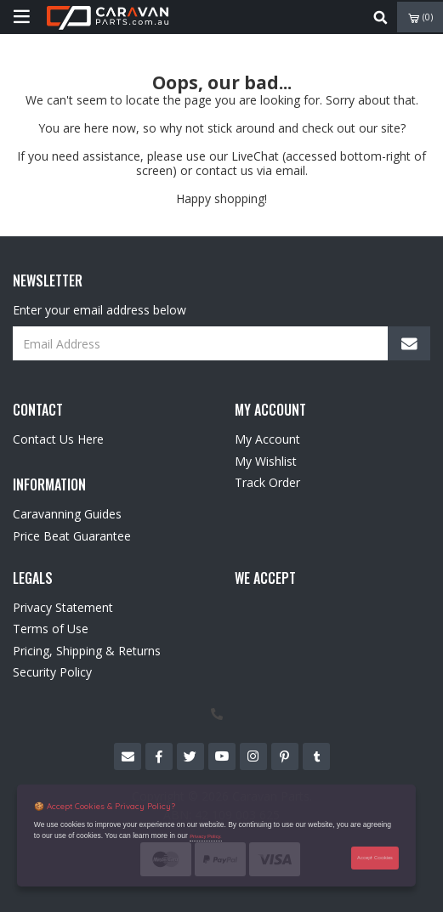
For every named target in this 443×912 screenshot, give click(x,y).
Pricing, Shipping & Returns (87, 651)
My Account (267, 439)
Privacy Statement (63, 607)
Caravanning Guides (67, 514)
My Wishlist (266, 461)
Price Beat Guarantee (72, 536)
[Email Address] (221, 343)
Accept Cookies (375, 857)
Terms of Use (50, 628)
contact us (224, 170)
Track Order (267, 482)
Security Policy (52, 672)
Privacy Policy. (205, 836)
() (420, 17)
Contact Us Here (58, 439)
